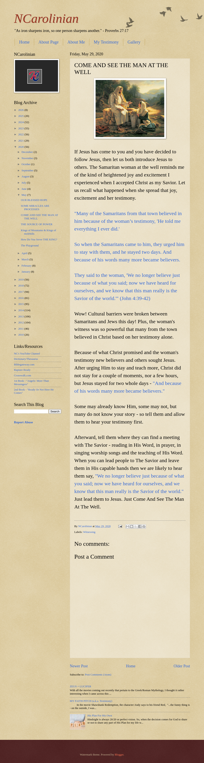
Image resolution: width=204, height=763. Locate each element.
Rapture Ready (22, 369)
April (24, 253)
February (26, 265)
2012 (21, 322)
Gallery (134, 42)
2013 (21, 316)
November (27, 158)
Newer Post (79, 666)
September (27, 170)
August (25, 176)
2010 (21, 334)
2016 (21, 298)
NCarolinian (46, 18)
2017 (21, 291)
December (27, 152)
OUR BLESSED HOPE (34, 200)
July (24, 182)
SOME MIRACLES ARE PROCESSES (35, 207)
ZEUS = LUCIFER (80, 686)
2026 (21, 110)
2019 (21, 279)
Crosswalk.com (22, 375)
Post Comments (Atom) (98, 674)
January (26, 271)
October (26, 164)
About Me (76, 42)
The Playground (30, 245)
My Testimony (106, 42)
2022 (21, 134)
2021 (21, 140)
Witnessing (89, 532)
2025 (21, 116)
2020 (21, 146)
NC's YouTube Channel (27, 353)
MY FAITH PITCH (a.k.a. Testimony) (91, 701)
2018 (21, 285)
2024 (21, 122)
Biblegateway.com (24, 364)
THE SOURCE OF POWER (36, 224)
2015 (21, 304)
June (24, 188)
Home (24, 42)
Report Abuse (23, 422)
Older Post (182, 666)
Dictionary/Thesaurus (26, 358)
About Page (48, 42)
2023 (21, 128)
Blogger (119, 754)
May (24, 194)
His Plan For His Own (99, 715)
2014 (21, 310)
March (25, 259)
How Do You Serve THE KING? (39, 239)
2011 (21, 328)
